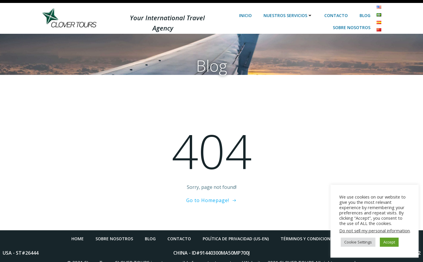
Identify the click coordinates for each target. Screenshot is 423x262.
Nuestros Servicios (288, 10)
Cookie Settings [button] (358, 242)
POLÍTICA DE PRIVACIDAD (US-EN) (236, 233)
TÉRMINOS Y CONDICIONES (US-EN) (316, 233)
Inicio (245, 10)
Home (77, 233)
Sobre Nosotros (352, 22)
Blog (365, 10)
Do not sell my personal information (374, 231)
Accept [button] (389, 242)
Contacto (336, 10)
